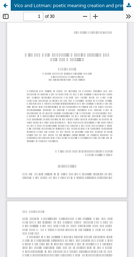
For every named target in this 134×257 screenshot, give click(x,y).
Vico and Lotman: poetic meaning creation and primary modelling (74, 5)
